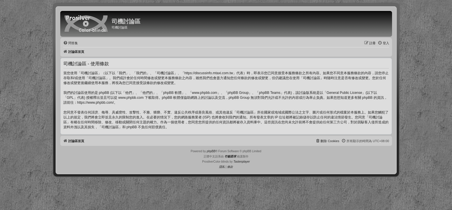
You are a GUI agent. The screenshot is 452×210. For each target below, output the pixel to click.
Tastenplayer (241, 161)
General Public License (344, 93)
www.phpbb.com (131, 98)
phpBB (211, 151)
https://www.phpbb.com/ (95, 103)
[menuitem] (70, 43)
